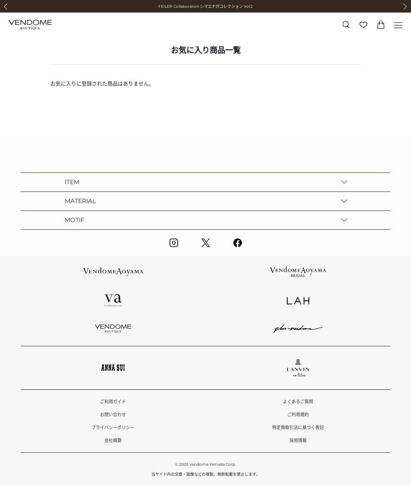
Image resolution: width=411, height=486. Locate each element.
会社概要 (113, 440)
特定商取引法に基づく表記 (298, 427)
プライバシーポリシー (113, 427)
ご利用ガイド (113, 401)
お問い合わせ (113, 414)
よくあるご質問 (298, 401)
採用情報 (298, 440)
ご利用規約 (298, 414)
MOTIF (75, 220)
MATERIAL (80, 201)
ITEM (72, 182)
